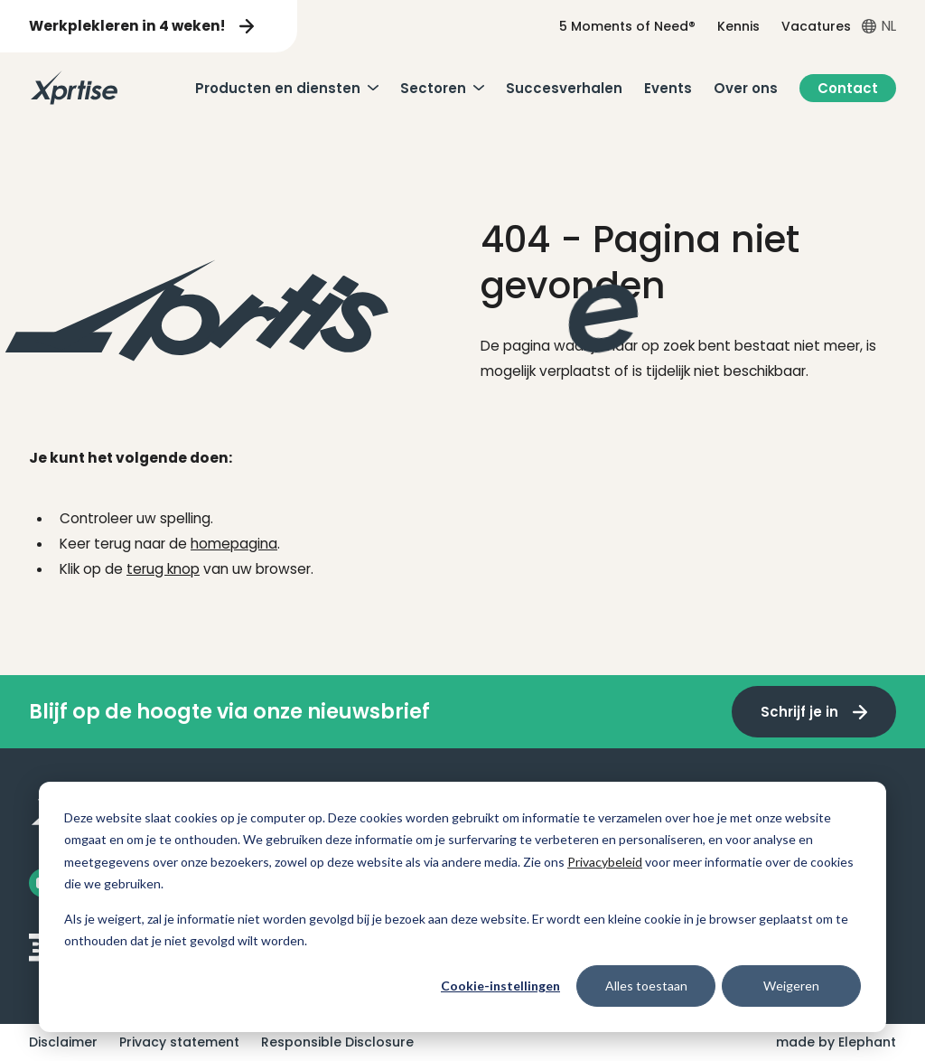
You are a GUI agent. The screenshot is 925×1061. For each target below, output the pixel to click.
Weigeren (791, 985)
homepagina (234, 543)
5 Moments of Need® (627, 26)
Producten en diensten (277, 88)
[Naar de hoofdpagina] (74, 87)
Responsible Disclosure (337, 1042)
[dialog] (462, 907)
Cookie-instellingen (500, 985)
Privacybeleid (604, 861)
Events (668, 88)
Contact (848, 88)
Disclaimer (63, 1042)
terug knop (163, 568)
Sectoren (433, 88)
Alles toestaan (646, 985)
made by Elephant (836, 1042)
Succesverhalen (564, 88)
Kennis (738, 26)
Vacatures (816, 26)
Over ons (746, 88)
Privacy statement (179, 1042)
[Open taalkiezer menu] (879, 25)
